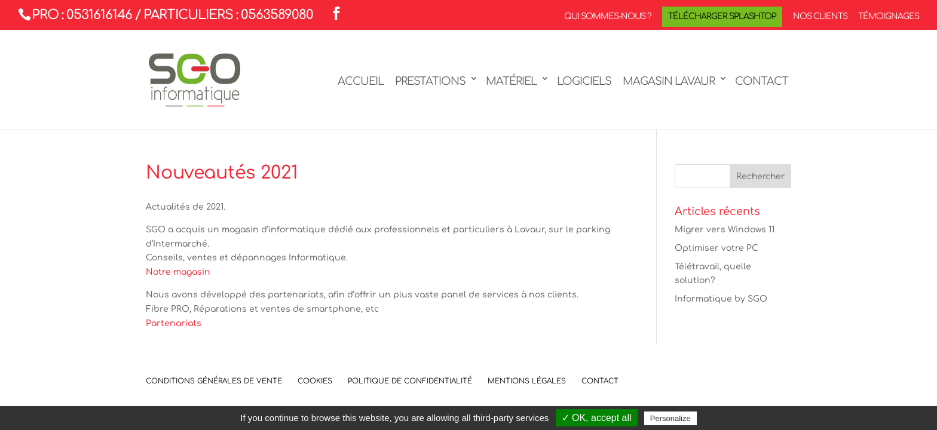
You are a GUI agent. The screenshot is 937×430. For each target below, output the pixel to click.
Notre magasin (178, 272)
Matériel (511, 81)
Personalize (670, 418)
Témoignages (888, 17)
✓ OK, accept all (597, 418)
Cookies (315, 381)
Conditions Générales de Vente (214, 381)
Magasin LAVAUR (669, 81)
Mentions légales (527, 381)
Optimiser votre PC (716, 248)
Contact (761, 81)
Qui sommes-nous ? (607, 17)
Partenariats (173, 323)
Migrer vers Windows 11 (724, 229)
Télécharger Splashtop (722, 16)
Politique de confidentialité (410, 381)
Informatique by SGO (721, 298)
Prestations (430, 81)
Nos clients (820, 17)
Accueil (361, 81)
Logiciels (584, 81)
